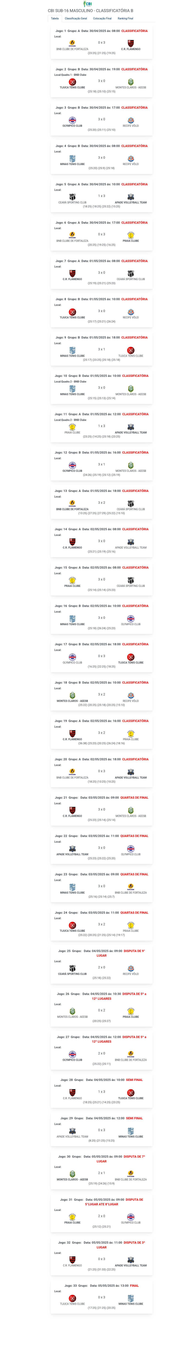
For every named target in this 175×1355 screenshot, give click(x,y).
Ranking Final (125, 18)
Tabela (55, 18)
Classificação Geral (76, 18)
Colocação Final (102, 18)
